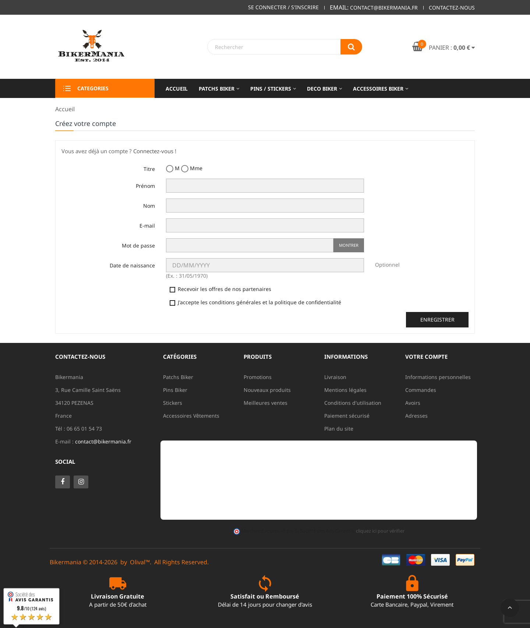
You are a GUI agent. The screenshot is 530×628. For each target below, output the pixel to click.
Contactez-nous (452, 7)
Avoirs (412, 402)
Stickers (172, 402)
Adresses (416, 415)
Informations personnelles (438, 376)
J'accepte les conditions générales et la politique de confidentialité (255, 302)
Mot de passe (138, 245)
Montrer (348, 245)
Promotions (258, 376)
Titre (149, 168)
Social (65, 461)
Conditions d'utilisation (352, 402)
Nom (149, 205)
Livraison (335, 376)
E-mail (147, 225)
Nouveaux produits (267, 389)
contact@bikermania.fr (103, 441)
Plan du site (338, 428)
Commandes (420, 389)
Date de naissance (132, 265)
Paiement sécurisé (347, 415)
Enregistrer (437, 319)
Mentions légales (345, 389)
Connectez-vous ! (154, 151)
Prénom (145, 185)
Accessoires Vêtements (191, 415)
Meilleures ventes (265, 402)
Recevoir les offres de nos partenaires (220, 288)
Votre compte (426, 356)
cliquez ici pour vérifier (380, 531)
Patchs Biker (178, 376)
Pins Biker (175, 389)
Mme (191, 168)
